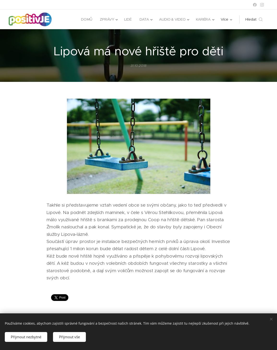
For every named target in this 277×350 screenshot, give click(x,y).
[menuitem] (85, 19)
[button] (254, 19)
